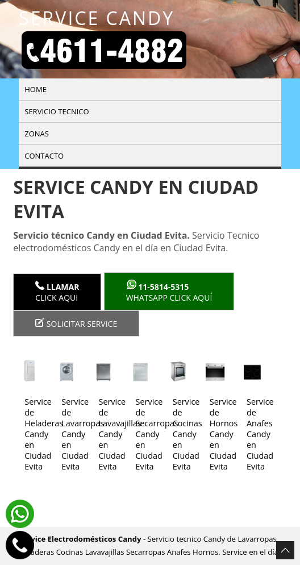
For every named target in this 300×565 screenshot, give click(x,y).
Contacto (44, 156)
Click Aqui (57, 292)
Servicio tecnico (56, 111)
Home (35, 89)
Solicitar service (76, 323)
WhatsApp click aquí (169, 291)
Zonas (36, 133)
